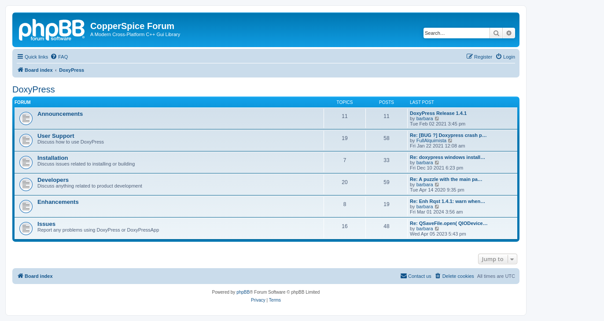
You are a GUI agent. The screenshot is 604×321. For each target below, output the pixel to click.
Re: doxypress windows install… (447, 157)
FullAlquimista (431, 140)
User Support (55, 136)
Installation (52, 158)
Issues (46, 224)
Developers (53, 180)
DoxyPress (33, 89)
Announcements (60, 114)
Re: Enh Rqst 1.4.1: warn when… (447, 201)
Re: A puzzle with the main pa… (446, 179)
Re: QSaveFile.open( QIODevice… (449, 223)
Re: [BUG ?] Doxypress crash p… (448, 135)
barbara (424, 118)
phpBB (243, 292)
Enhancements (58, 202)
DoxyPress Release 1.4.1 (438, 113)
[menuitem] (59, 57)
